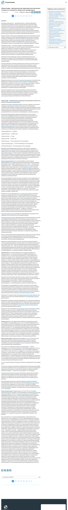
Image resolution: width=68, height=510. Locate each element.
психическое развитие (6, 385)
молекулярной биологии (7, 95)
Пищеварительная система (8, 217)
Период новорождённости (8, 161)
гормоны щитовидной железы (8, 401)
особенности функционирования (23, 107)
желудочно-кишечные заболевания (28, 304)
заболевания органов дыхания (26, 292)
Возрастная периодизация (13, 102)
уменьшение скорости (32, 321)
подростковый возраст (24, 394)
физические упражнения (32, 382)
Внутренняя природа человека (57, 11)
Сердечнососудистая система (8, 213)
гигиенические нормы (30, 41)
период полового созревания (29, 411)
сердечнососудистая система (25, 295)
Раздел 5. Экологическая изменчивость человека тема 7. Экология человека (57, 30)
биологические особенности (8, 33)
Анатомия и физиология (7, 23)
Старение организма (54, 26)
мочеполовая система (22, 308)
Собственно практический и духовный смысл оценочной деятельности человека (56, 23)
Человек (51, 27)
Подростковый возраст (7, 143)
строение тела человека (25, 80)
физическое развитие (28, 168)
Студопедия (8, 2)
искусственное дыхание (19, 40)
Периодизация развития (7, 126)
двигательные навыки (26, 193)
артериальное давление (33, 296)
